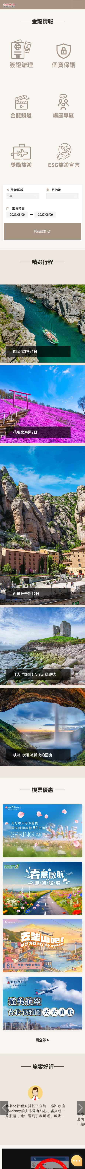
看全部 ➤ (42, 1039)
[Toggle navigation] (77, 4)
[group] (35, 1104)
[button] (80, 1108)
